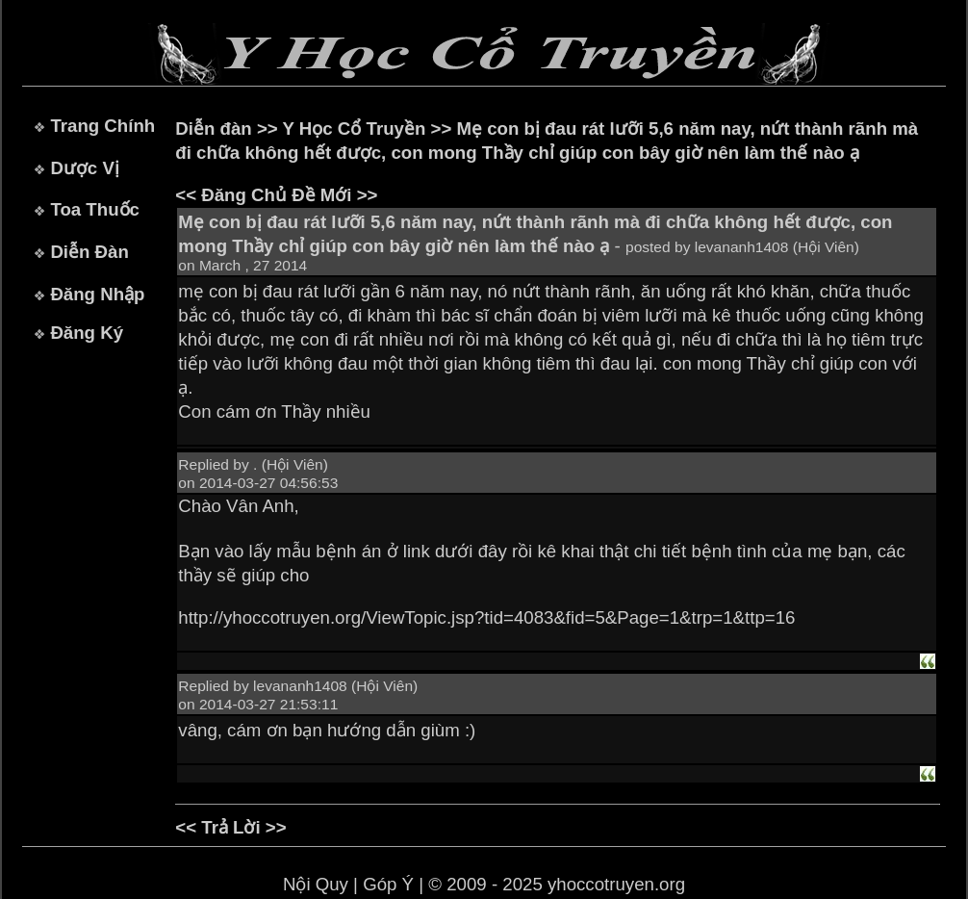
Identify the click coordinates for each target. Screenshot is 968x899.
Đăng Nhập (97, 294)
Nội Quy (315, 884)
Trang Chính (102, 126)
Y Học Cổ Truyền (354, 128)
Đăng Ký (86, 332)
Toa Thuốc (95, 209)
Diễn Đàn (89, 252)
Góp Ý (388, 884)
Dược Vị (84, 168)
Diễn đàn (213, 128)
